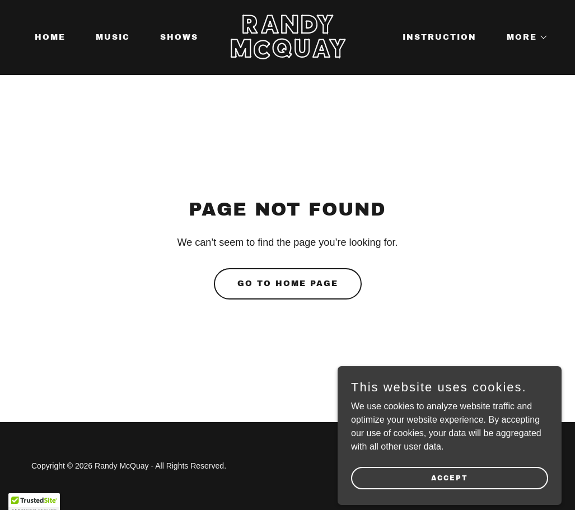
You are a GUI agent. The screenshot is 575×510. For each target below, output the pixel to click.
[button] (523, 37)
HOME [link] (50, 37)
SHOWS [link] (179, 37)
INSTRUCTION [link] (439, 37)
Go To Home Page (287, 283)
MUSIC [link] (113, 37)
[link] (287, 54)
